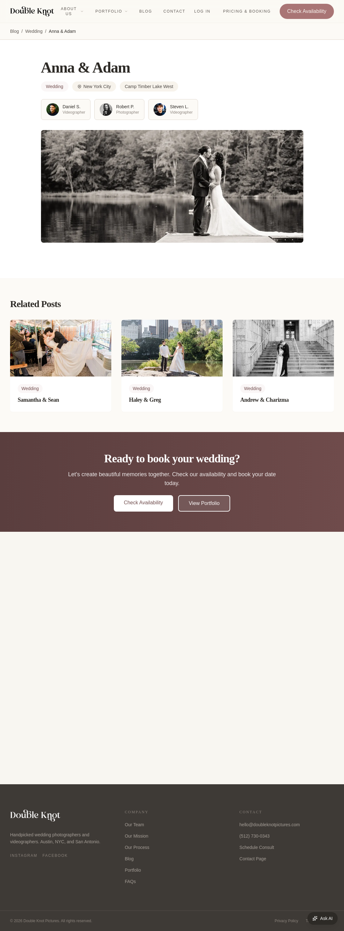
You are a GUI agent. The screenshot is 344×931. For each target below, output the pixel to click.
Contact (174, 11)
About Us (72, 11)
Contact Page (252, 858)
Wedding (34, 31)
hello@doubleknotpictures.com (269, 824)
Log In (202, 11)
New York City (94, 86)
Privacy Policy (286, 921)
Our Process (137, 847)
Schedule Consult (256, 847)
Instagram (24, 855)
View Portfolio (204, 503)
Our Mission (137, 836)
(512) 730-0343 (254, 836)
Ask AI (322, 918)
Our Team (134, 824)
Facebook (55, 855)
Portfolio (111, 11)
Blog (145, 11)
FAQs (130, 881)
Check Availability (306, 11)
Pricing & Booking (247, 11)
